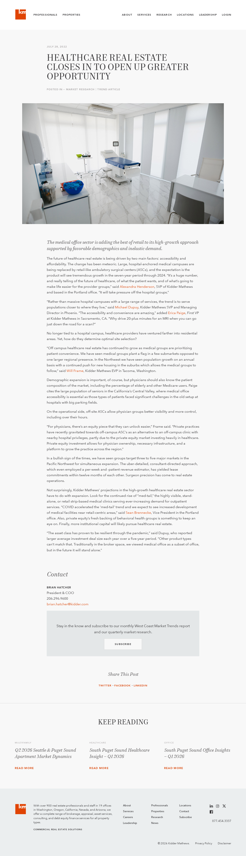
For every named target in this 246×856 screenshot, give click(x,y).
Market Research (80, 89)
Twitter (105, 685)
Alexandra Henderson (137, 287)
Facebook (122, 685)
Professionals (45, 14)
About (127, 14)
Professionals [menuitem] (159, 805)
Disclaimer (224, 843)
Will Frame (74, 371)
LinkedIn (140, 685)
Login (226, 14)
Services (144, 14)
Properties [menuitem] (157, 811)
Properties (72, 14)
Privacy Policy (203, 843)
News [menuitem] (154, 823)
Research (164, 14)
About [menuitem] (127, 805)
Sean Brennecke (138, 513)
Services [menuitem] (128, 811)
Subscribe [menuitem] (185, 817)
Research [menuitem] (157, 817)
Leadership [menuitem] (130, 823)
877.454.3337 (221, 821)
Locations (185, 14)
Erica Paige (176, 313)
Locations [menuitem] (185, 805)
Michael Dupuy (126, 307)
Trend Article (108, 89)
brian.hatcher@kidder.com (67, 604)
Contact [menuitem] (184, 811)
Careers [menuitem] (128, 817)
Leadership (208, 14)
